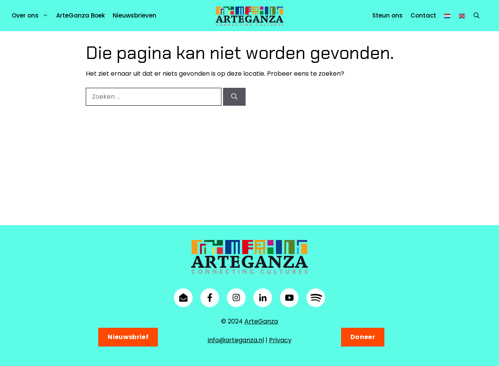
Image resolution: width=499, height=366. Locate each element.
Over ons (32, 15)
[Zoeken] (234, 97)
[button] (476, 15)
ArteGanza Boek (80, 15)
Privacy (280, 340)
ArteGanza (261, 321)
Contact (423, 15)
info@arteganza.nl (236, 340)
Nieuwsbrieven (134, 15)
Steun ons (387, 15)
